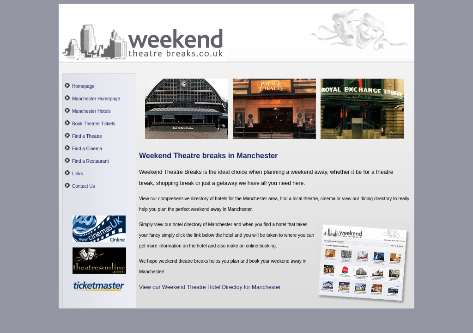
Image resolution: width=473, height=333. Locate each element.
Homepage (83, 86)
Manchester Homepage (96, 98)
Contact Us (83, 186)
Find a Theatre (87, 136)
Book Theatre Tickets (93, 123)
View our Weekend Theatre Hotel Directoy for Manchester (210, 287)
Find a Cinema (87, 148)
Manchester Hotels (91, 111)
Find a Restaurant (90, 161)
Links (77, 173)
